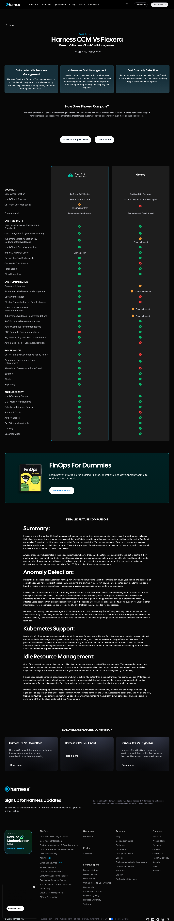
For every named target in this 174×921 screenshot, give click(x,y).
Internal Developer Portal (52, 872)
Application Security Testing (53, 880)
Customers (46, 4)
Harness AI (88, 837)
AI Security (45, 889)
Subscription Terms (49, 919)
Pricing (72, 4)
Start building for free (75, 139)
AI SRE (43, 858)
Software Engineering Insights (54, 876)
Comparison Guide (124, 841)
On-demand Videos (125, 866)
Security (156, 862)
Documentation (90, 870)
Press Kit (156, 871)
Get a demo (104, 139)
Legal (155, 866)
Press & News (159, 841)
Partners (156, 845)
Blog (118, 837)
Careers (156, 849)
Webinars (120, 871)
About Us (156, 837)
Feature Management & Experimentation (59, 845)
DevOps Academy (124, 854)
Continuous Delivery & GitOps (54, 837)
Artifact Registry (48, 867)
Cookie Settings (122, 919)
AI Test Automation (49, 897)
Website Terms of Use (70, 919)
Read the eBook (62, 490)
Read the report (15, 908)
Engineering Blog (91, 896)
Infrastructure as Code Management (57, 849)
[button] (33, 4)
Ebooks (119, 858)
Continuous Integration (51, 841)
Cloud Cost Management (52, 893)
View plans (88, 853)
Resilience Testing (48, 854)
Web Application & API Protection (55, 884)
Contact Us (158, 854)
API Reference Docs (93, 891)
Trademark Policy (160, 858)
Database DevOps (48, 863)
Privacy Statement (90, 919)
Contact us (141, 5)
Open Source (60, 4)
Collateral (120, 845)
